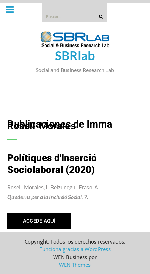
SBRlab (75, 55)
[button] (39, 221)
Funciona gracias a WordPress (75, 249)
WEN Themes (75, 264)
